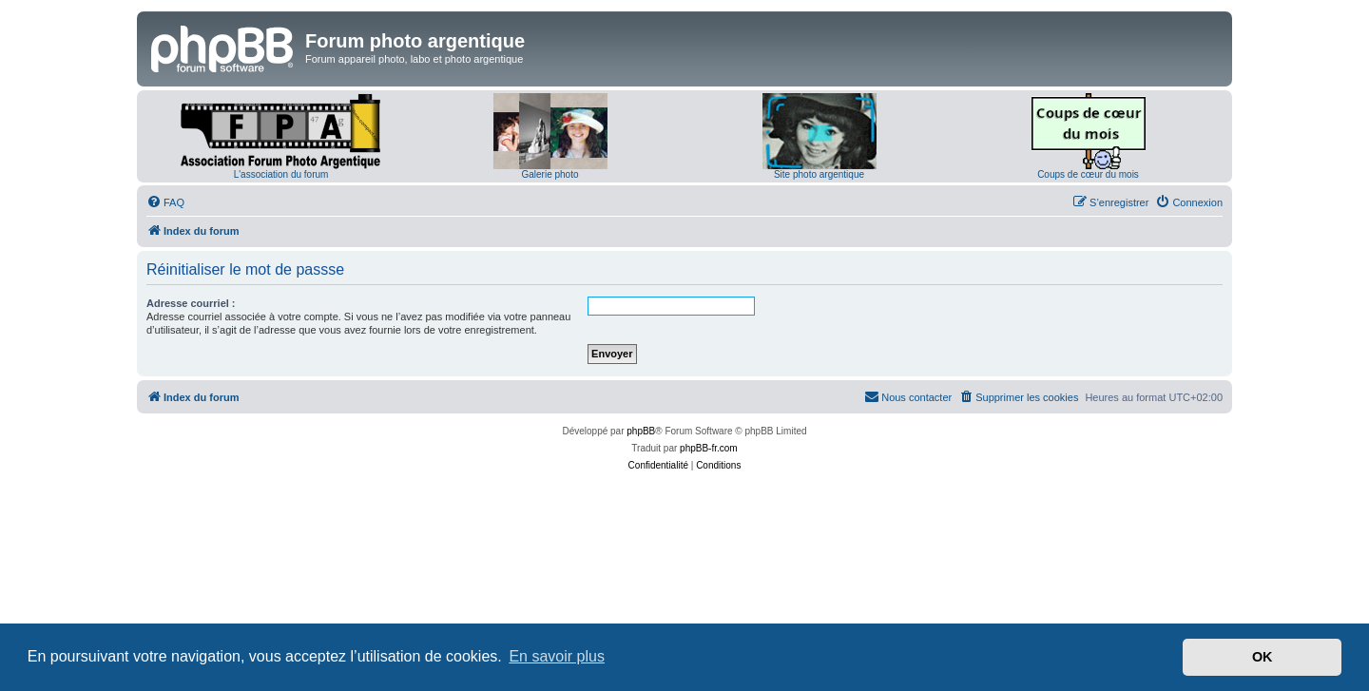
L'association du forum (281, 174)
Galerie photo (549, 174)
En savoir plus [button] (557, 656)
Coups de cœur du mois (1088, 174)
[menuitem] (165, 202)
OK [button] (1262, 656)
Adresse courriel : (191, 303)
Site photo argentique (819, 174)
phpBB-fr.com (709, 448)
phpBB (641, 431)
